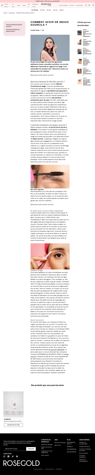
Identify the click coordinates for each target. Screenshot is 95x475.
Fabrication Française (47, 444)
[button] (86, 5)
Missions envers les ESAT (46, 447)
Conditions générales (49, 469)
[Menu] (2, 5)
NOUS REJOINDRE (71, 452)
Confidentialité (59, 469)
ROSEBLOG (70, 446)
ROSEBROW (7, 419)
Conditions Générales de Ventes (85, 449)
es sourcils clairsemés (56, 349)
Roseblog (11, 13)
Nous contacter (83, 453)
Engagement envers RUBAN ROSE (46, 451)
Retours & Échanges (60, 442)
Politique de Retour (84, 446)
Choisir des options (13, 425)
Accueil (5, 13)
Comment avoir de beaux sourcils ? (25, 13)
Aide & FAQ (58, 445)
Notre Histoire (45, 455)
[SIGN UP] (31, 449)
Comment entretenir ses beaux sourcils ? (13, 30)
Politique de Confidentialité (83, 443)
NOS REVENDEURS (71, 449)
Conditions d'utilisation (82, 456)
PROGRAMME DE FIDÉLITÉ (71, 443)
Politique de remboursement (83, 460)
